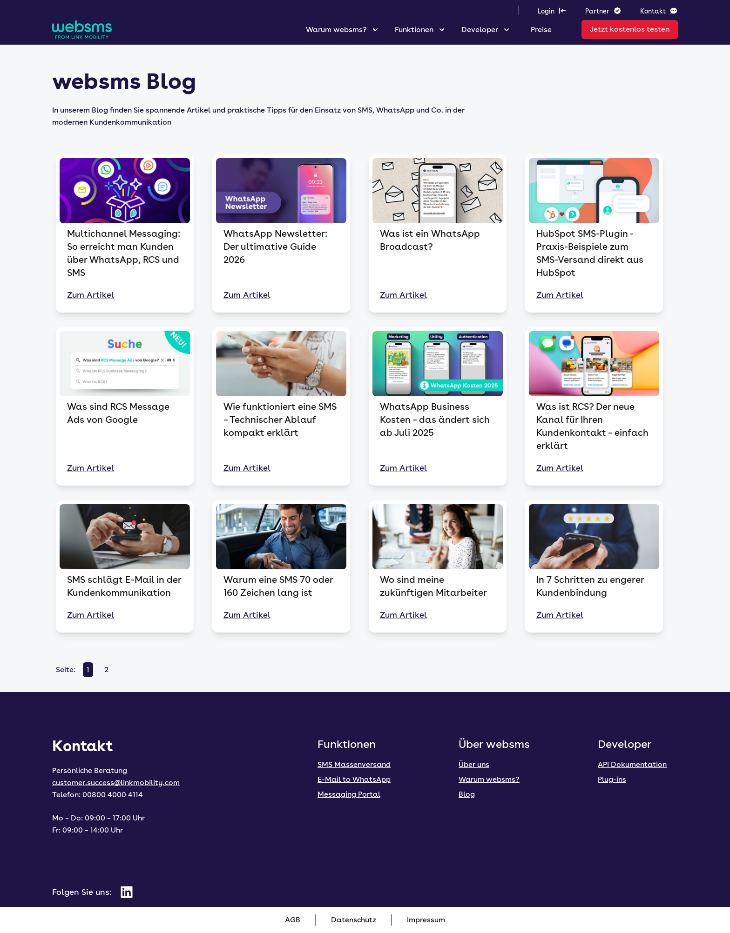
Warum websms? (336, 29)
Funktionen (414, 29)
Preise (541, 29)
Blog (467, 794)
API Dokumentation (632, 764)
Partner (603, 11)
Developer (479, 29)
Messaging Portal (349, 794)
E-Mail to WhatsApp (354, 779)
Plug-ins (612, 779)
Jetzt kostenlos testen (629, 29)
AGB (292, 919)
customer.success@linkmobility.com (116, 782)
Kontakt (659, 11)
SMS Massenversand (354, 764)
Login (552, 11)
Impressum (426, 919)
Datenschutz (353, 919)
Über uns (474, 764)
